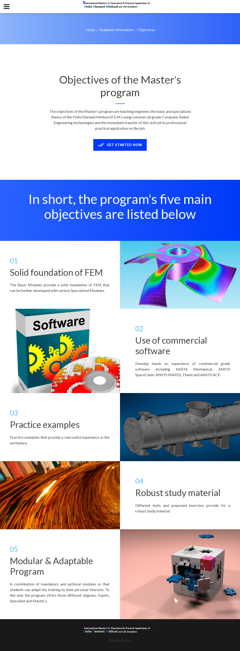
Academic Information (117, 30)
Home (90, 30)
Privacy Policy (120, 640)
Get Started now (120, 145)
